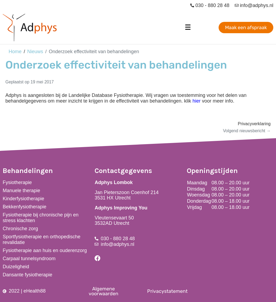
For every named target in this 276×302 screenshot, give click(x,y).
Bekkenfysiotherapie (24, 206)
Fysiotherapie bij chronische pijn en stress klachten (40, 217)
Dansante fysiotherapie (27, 274)
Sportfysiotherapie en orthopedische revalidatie (41, 239)
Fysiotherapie (17, 182)
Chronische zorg (20, 228)
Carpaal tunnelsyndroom (29, 258)
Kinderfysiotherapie (23, 198)
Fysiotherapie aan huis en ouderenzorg (45, 250)
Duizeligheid (16, 266)
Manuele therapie (21, 190)
